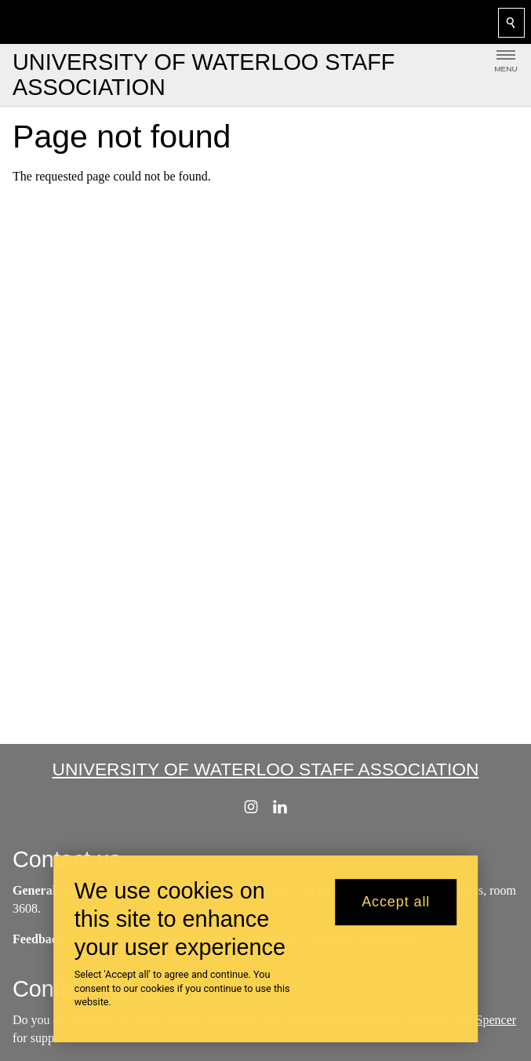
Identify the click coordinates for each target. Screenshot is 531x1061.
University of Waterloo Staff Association (266, 769)
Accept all (396, 909)
